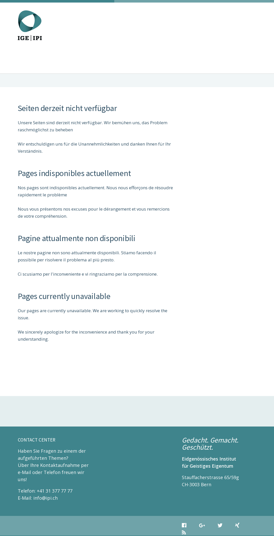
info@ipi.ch (45, 498)
